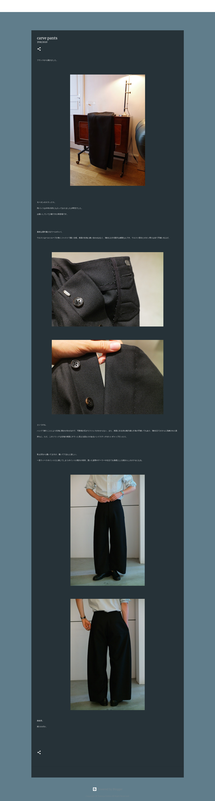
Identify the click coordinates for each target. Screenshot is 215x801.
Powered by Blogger (108, 789)
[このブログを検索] (194, 6)
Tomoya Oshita (27, 6)
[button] (39, 49)
